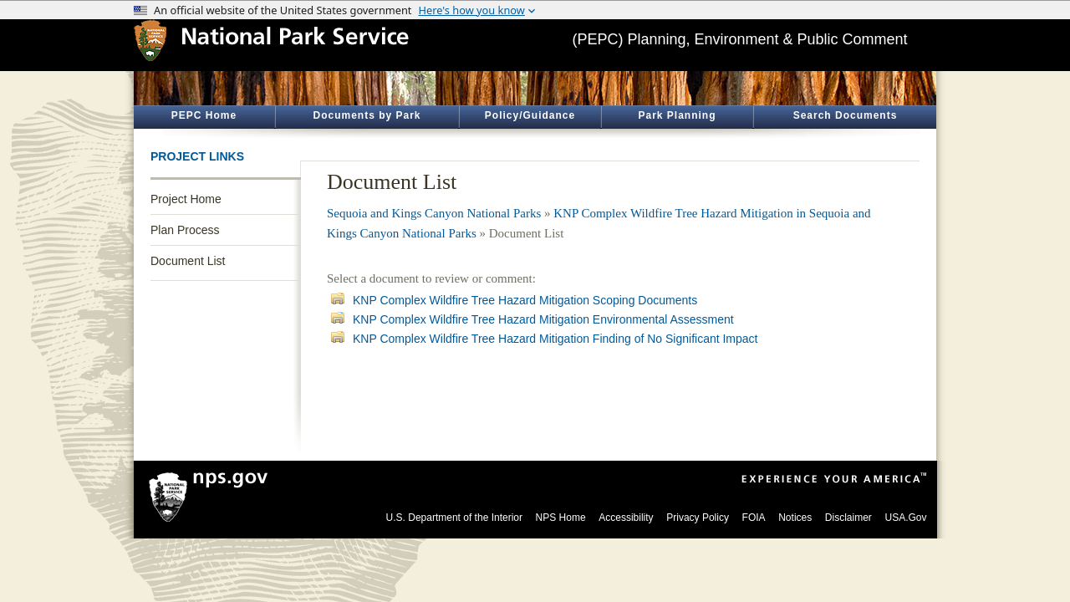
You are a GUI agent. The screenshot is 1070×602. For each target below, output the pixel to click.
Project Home (186, 199)
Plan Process (184, 230)
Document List (187, 261)
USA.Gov (905, 517)
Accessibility (626, 517)
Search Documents (845, 115)
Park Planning (677, 115)
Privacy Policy (697, 517)
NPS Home (561, 517)
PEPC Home (204, 115)
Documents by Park (366, 115)
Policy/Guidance (530, 115)
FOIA (754, 517)
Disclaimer (848, 517)
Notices (795, 517)
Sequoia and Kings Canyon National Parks (434, 213)
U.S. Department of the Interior (454, 517)
